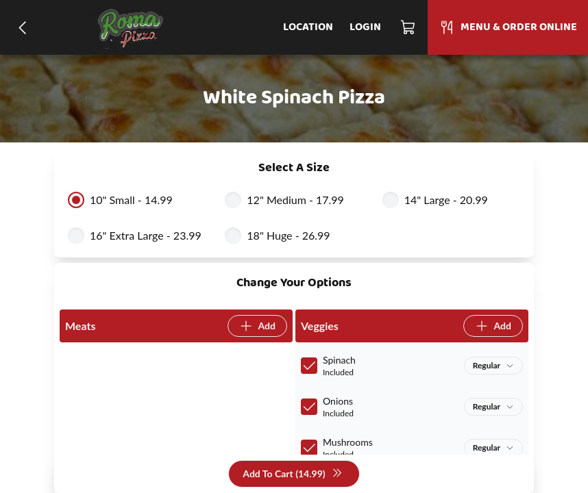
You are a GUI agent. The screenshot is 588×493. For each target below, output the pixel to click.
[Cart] (408, 27)
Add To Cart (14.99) (292, 474)
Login (365, 27)
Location (308, 27)
